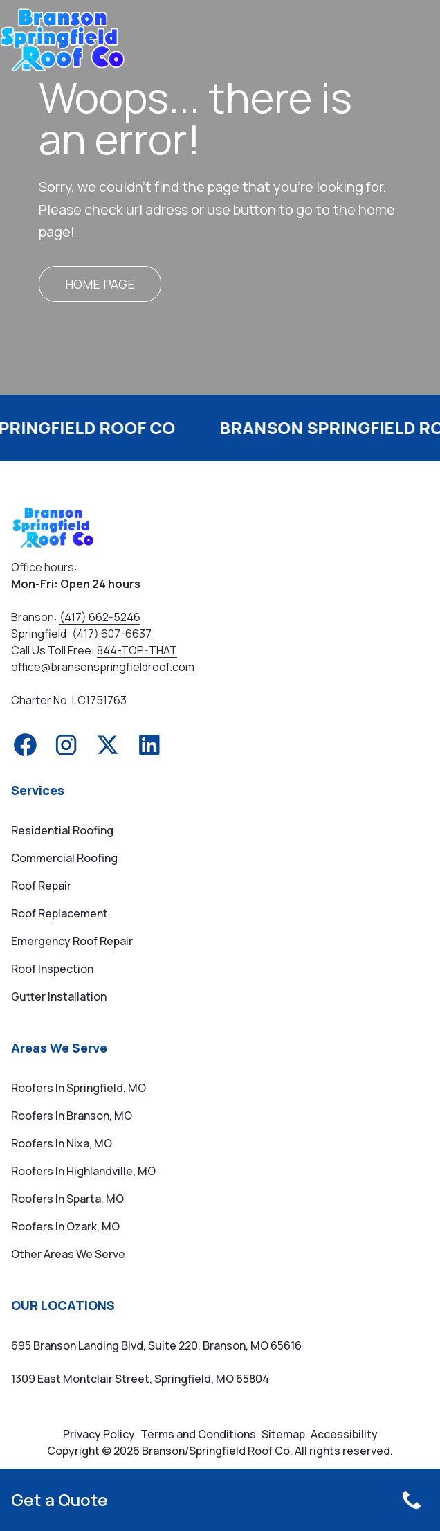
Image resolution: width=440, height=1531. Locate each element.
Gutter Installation (59, 996)
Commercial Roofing (64, 858)
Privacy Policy (99, 1434)
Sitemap (283, 1434)
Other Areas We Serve (68, 1254)
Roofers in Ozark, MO (65, 1226)
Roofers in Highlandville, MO (83, 1171)
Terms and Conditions (198, 1434)
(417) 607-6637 (112, 633)
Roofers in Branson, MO (71, 1115)
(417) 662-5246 (99, 617)
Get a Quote (59, 1500)
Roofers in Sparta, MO (67, 1198)
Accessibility (344, 1434)
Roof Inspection (52, 968)
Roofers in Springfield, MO (78, 1087)
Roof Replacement (59, 913)
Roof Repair (41, 885)
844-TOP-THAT (137, 650)
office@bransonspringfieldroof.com (102, 666)
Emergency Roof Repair (72, 941)
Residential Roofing (62, 830)
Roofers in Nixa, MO (61, 1143)
